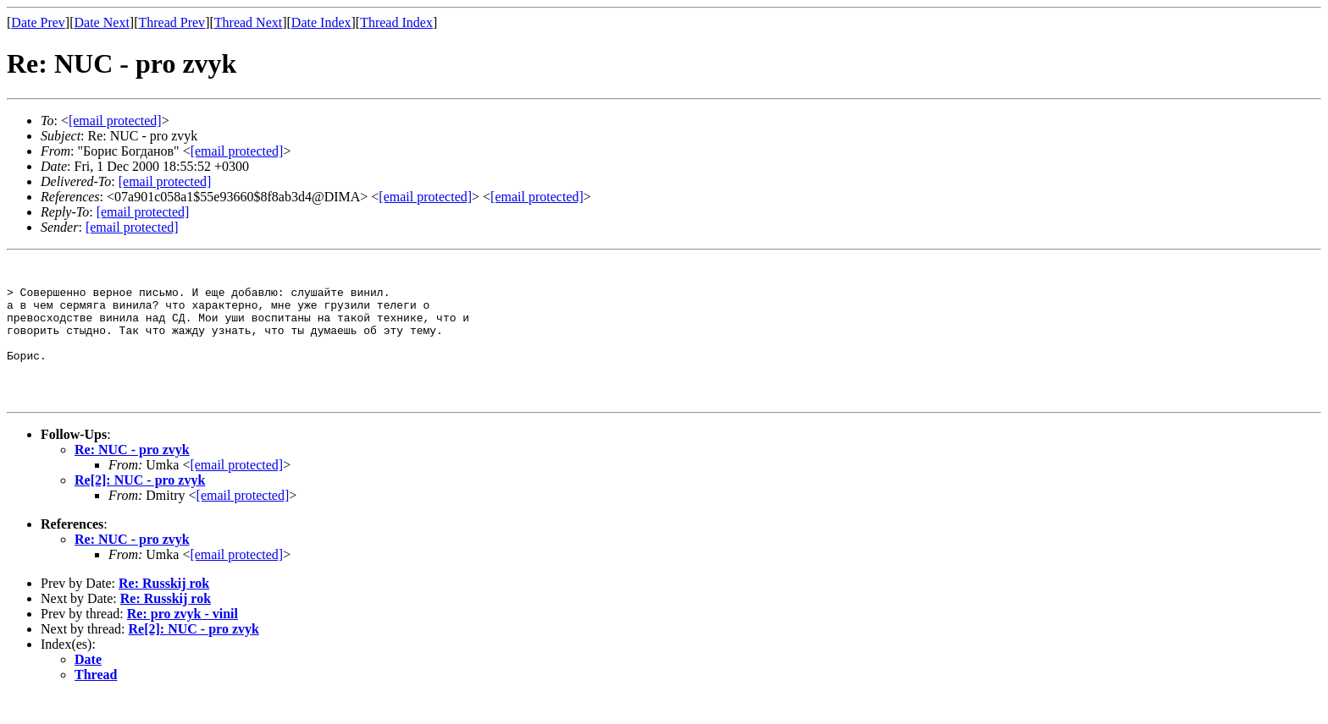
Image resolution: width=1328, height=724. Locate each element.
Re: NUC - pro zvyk (132, 477)
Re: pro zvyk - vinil (182, 641)
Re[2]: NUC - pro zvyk (140, 508)
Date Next (102, 22)
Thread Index (396, 22)
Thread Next (248, 22)
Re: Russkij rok (164, 611)
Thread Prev (171, 22)
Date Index (321, 22)
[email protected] (165, 181)
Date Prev (38, 22)
